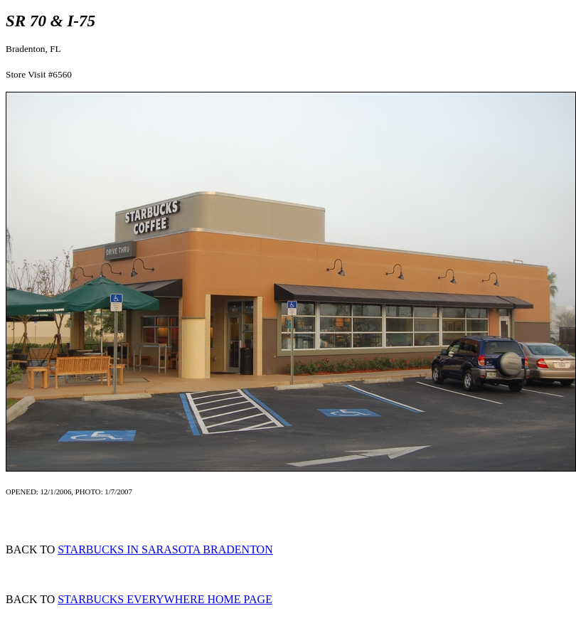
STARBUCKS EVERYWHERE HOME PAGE (165, 599)
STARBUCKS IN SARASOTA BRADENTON (165, 549)
